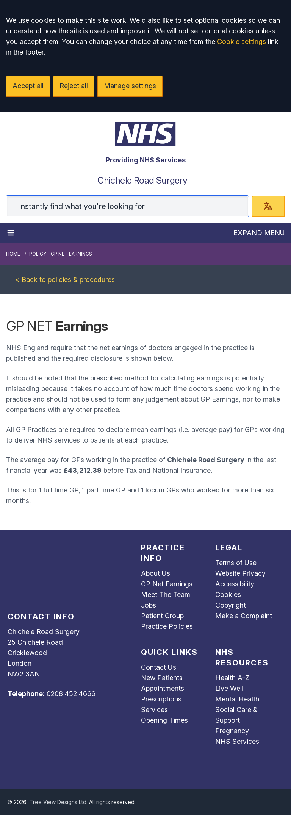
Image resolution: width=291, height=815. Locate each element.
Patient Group (162, 616)
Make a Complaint (243, 616)
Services (154, 710)
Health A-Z (232, 678)
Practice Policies (167, 626)
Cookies (228, 594)
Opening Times (164, 720)
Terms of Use (236, 563)
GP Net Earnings (166, 584)
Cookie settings (241, 41)
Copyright (230, 605)
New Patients (162, 678)
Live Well (229, 688)
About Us (155, 573)
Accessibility (234, 584)
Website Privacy (240, 573)
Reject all (73, 86)
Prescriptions (161, 699)
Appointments (162, 688)
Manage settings (130, 86)
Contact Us (158, 667)
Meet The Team (165, 594)
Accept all (28, 86)
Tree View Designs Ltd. (59, 802)
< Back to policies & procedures (65, 280)
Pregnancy (232, 731)
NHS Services (237, 741)
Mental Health (237, 699)
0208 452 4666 (71, 694)
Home (13, 254)
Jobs (148, 605)
